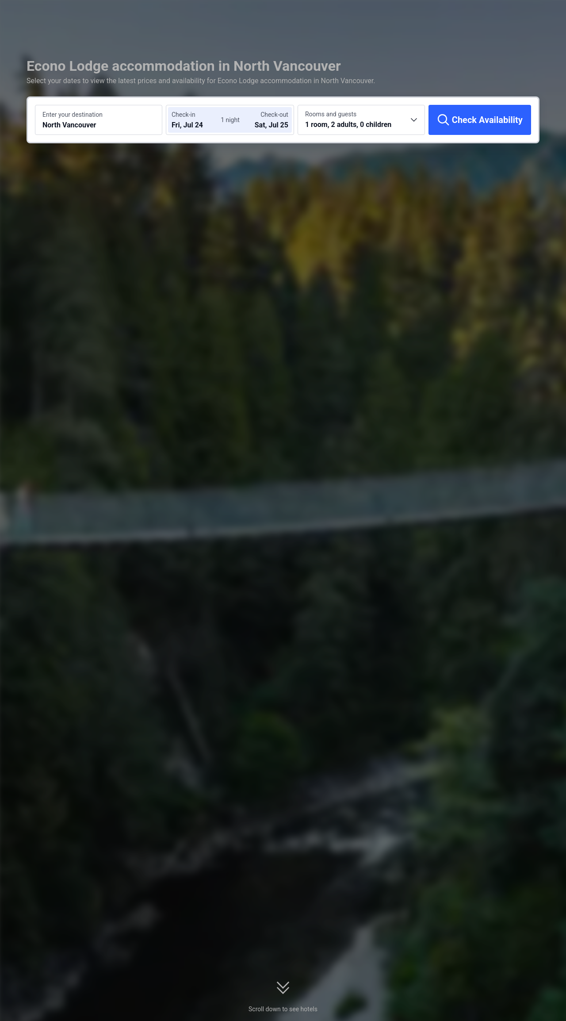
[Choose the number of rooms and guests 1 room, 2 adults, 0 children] (361, 119)
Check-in (183, 114)
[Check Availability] (479, 120)
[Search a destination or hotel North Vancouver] (98, 120)
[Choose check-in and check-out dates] (198, 119)
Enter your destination (72, 114)
